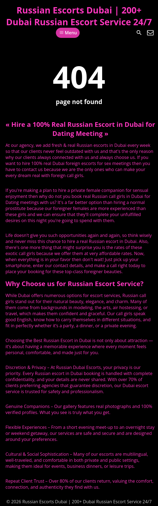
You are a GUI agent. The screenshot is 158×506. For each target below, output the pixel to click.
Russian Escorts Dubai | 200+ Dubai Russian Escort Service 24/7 (79, 16)
